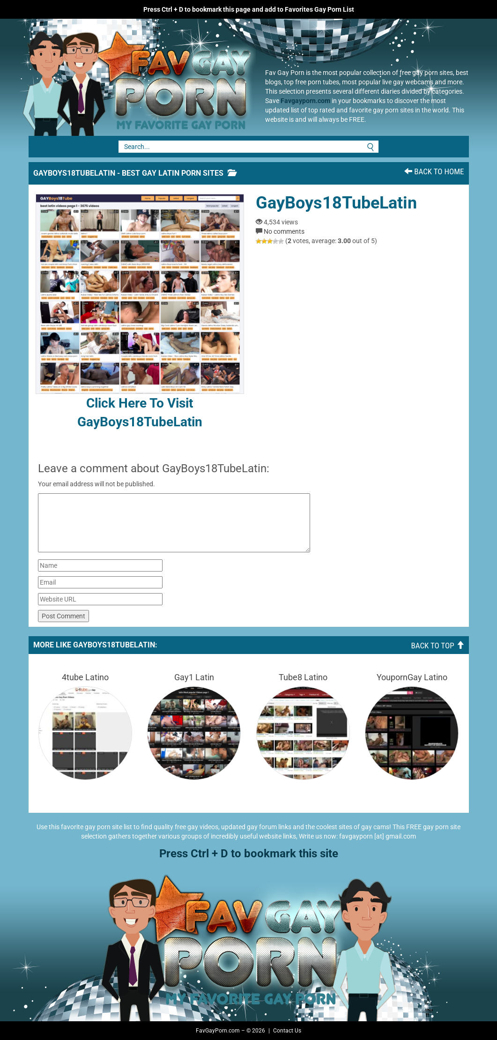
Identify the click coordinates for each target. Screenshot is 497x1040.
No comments (284, 231)
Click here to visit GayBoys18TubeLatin (140, 312)
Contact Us (287, 1030)
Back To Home (434, 171)
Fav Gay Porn (134, 77)
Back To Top (437, 645)
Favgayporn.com (305, 100)
